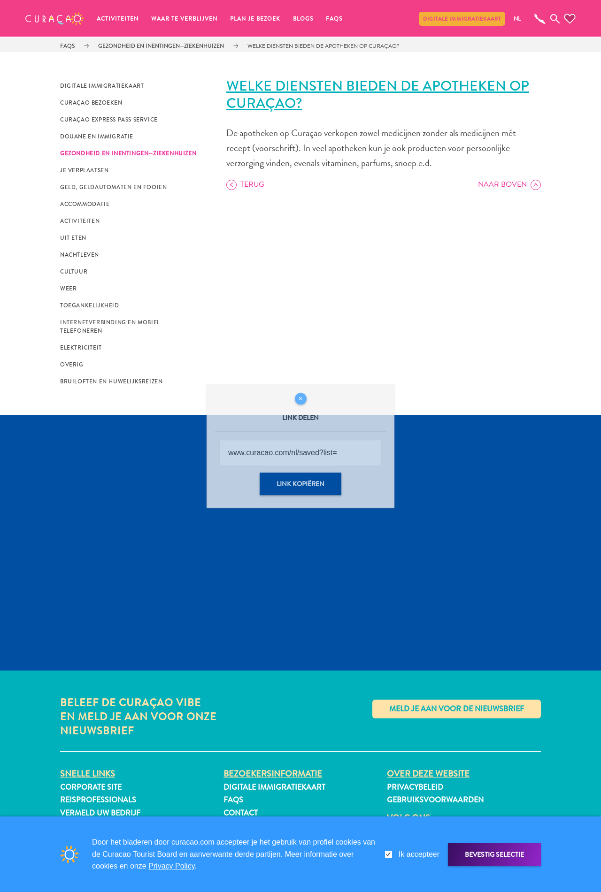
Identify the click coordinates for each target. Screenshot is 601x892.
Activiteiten (118, 19)
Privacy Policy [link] (171, 866)
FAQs (334, 19)
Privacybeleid (415, 787)
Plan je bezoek (255, 19)
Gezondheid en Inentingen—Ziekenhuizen (161, 46)
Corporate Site (91, 787)
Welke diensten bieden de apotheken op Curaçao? (323, 46)
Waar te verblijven (184, 19)
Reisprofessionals (98, 799)
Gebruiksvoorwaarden (435, 799)
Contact (240, 813)
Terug (252, 184)
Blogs (303, 19)
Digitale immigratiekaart (462, 19)
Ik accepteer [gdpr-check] (419, 854)
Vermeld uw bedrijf (100, 813)
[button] (54, 19)
